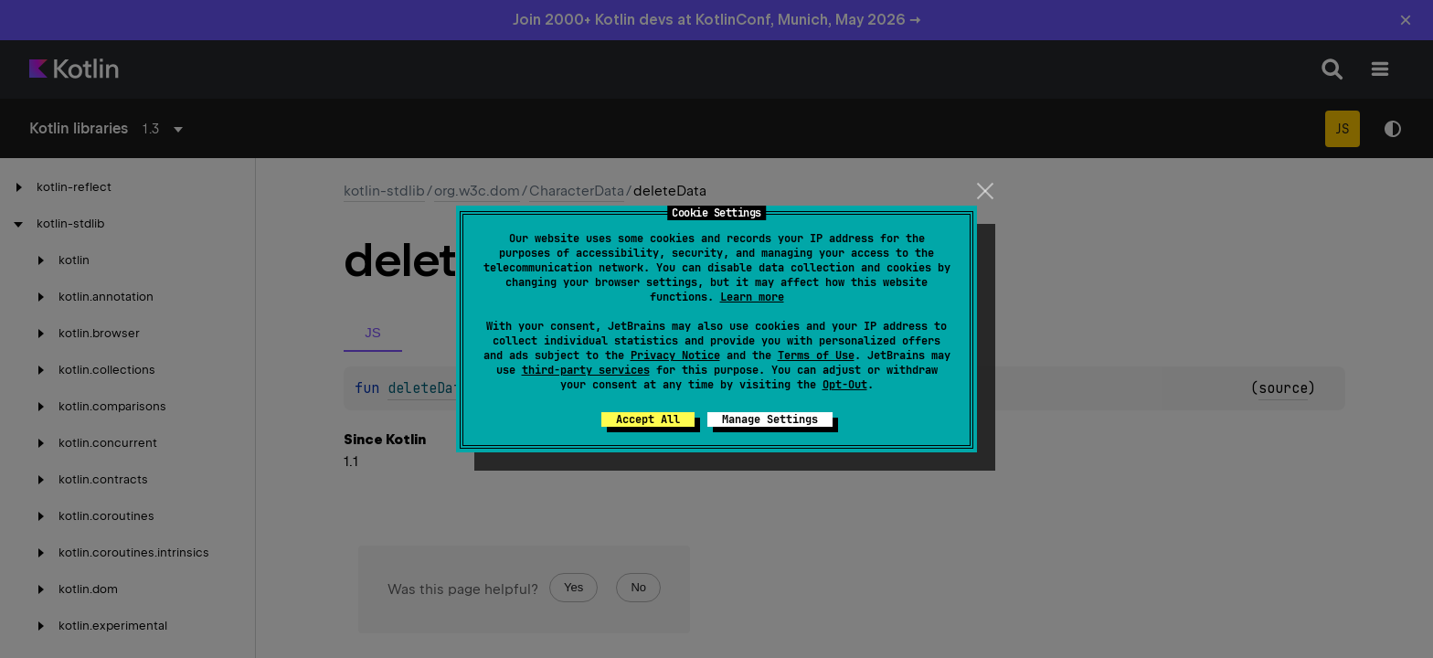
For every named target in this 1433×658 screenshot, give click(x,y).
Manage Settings (770, 419)
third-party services (586, 370)
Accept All (648, 419)
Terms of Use (816, 355)
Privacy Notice (675, 355)
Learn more (752, 297)
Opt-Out (845, 384)
